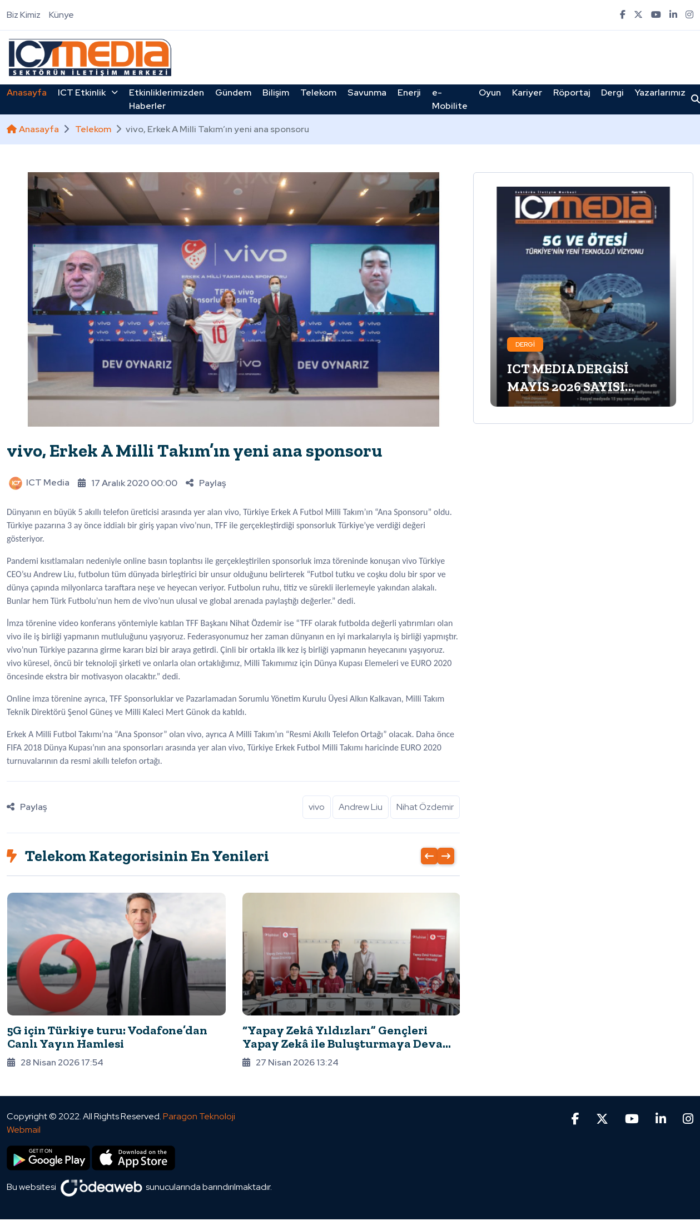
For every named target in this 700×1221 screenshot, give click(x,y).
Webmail (24, 1101)
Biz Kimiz (24, 15)
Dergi (612, 92)
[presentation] (429, 856)
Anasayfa (27, 92)
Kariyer (527, 92)
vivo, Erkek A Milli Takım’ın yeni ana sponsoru (194, 450)
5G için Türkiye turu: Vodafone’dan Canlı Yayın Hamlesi (107, 1037)
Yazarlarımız (660, 92)
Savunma (366, 92)
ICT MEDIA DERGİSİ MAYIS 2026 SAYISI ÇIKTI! (567, 386)
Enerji (409, 92)
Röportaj (571, 92)
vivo (317, 807)
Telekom (318, 92)
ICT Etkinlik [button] (88, 92)
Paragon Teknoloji (199, 1088)
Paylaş (206, 483)
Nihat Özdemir (425, 807)
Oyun (490, 92)
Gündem (233, 92)
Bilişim (275, 92)
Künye (61, 15)
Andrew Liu (361, 807)
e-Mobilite (450, 99)
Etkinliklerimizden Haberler (166, 99)
